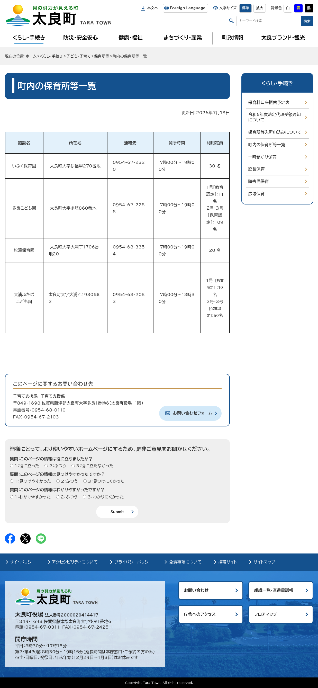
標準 (245, 8)
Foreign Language (187, 8)
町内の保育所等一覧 (266, 144)
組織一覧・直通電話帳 (273, 590)
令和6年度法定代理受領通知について (274, 117)
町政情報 (232, 37)
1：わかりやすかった (32, 497)
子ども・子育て (78, 56)
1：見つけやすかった (32, 481)
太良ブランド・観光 (283, 37)
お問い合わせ (196, 590)
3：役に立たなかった (94, 466)
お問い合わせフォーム (192, 413)
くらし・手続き (28, 37)
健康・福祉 (130, 37)
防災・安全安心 (80, 37)
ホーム (31, 56)
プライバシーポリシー (133, 562)
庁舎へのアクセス (200, 614)
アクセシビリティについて (75, 562)
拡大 (259, 8)
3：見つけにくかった (106, 481)
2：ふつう (57, 466)
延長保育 (256, 169)
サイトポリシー (22, 562)
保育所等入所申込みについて (274, 132)
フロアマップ (265, 614)
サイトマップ (264, 562)
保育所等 (102, 56)
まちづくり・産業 (182, 37)
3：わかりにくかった (105, 497)
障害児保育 (258, 181)
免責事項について (185, 562)
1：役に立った (26, 466)
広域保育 (256, 194)
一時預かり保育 (262, 157)
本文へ (152, 8)
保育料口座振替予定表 (268, 102)
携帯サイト (227, 562)
